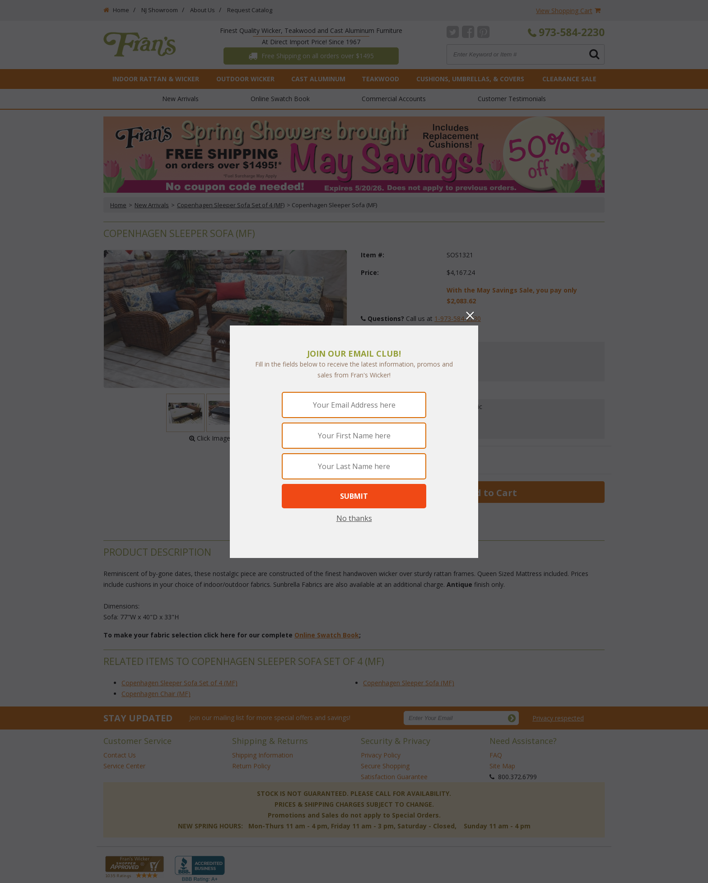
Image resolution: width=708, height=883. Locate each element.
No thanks (354, 518)
